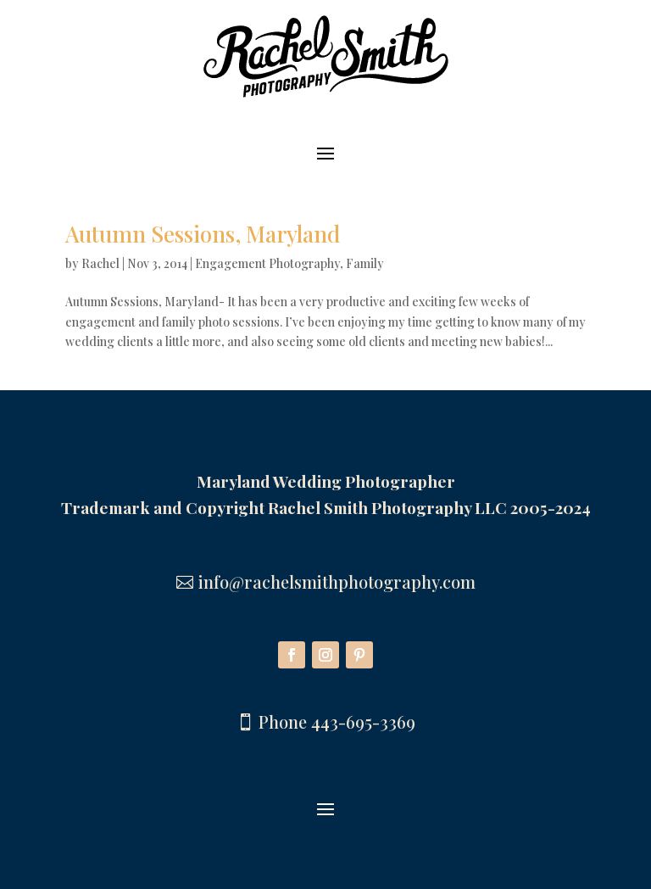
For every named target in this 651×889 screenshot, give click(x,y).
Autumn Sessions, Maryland (202, 234)
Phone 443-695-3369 (337, 721)
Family (365, 263)
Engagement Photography (267, 263)
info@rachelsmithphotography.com (337, 581)
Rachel (100, 263)
